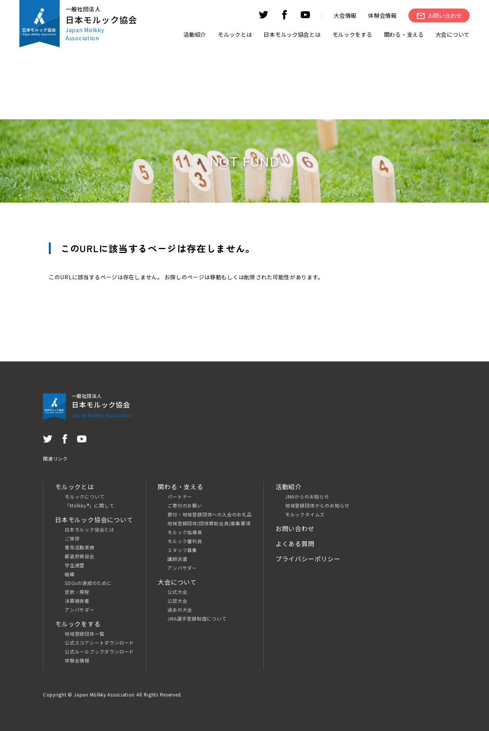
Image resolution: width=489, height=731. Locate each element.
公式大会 (177, 591)
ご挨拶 (72, 538)
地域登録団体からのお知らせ (317, 505)
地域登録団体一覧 (84, 633)
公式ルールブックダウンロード (99, 651)
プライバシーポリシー (308, 558)
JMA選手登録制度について (196, 618)
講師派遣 (177, 559)
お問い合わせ (295, 528)
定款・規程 (77, 591)
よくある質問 (295, 543)
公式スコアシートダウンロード (99, 642)
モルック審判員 (184, 541)
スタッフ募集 (182, 550)
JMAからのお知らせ (307, 496)
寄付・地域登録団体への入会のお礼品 (209, 514)
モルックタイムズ (305, 514)
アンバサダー (80, 609)
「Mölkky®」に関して (89, 505)
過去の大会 (179, 609)
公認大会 (177, 600)
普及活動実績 (80, 547)
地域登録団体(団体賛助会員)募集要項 (208, 523)
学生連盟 (74, 565)
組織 (70, 574)
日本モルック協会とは (89, 529)
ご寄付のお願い (184, 505)
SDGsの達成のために (88, 583)
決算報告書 (77, 600)
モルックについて (84, 496)
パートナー (179, 496)
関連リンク (55, 458)
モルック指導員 (184, 532)
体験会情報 (382, 15)
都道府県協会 (80, 556)
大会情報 (345, 15)
